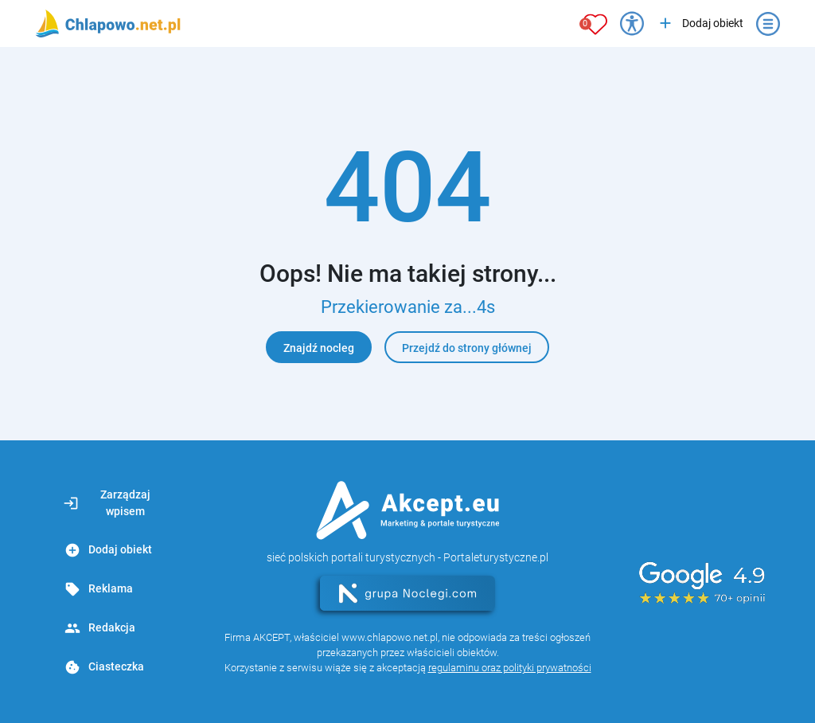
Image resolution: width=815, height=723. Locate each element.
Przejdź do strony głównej (467, 348)
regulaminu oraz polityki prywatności (509, 668)
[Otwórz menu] (768, 24)
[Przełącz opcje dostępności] (632, 24)
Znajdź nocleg (318, 348)
